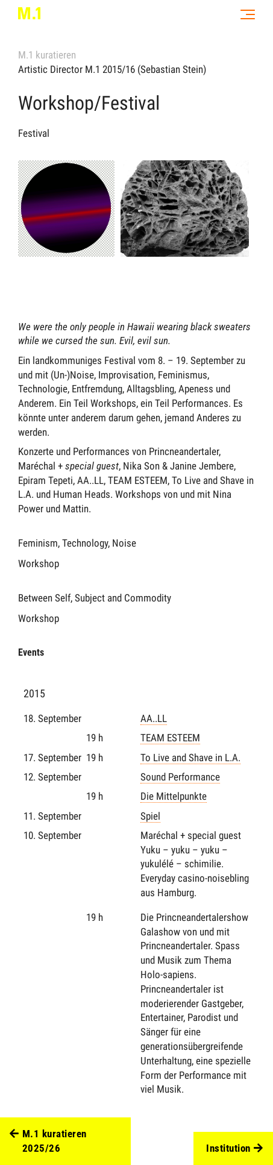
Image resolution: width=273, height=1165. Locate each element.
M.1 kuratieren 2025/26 (48, 1141)
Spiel (150, 816)
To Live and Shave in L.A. (190, 758)
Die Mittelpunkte (173, 796)
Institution (234, 1148)
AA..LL (153, 718)
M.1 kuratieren (47, 55)
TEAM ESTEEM (170, 738)
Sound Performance (180, 777)
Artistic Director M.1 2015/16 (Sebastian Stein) (112, 69)
